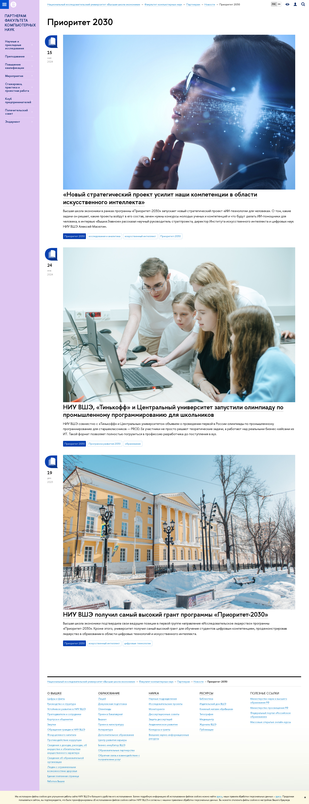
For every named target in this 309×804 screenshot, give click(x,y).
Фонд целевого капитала (61, 735)
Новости (199, 681)
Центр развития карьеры (112, 740)
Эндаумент (12, 121)
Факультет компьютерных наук (156, 681)
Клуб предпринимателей (18, 100)
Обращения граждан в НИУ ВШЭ (66, 729)
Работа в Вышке (56, 781)
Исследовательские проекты (165, 704)
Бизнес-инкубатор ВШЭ (111, 745)
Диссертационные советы (164, 714)
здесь (219, 796)
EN (279, 4)
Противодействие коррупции (64, 740)
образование (133, 443)
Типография (206, 714)
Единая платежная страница (63, 776)
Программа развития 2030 (105, 443)
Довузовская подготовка (112, 704)
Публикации (206, 729)
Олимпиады (104, 709)
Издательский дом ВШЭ (213, 704)
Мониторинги (157, 709)
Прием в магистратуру (111, 724)
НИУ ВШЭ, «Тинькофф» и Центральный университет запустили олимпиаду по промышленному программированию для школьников (173, 411)
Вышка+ (102, 719)
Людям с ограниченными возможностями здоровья (62, 769)
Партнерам (183, 681)
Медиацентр (207, 719)
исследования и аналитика (104, 236)
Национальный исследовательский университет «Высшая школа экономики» (91, 681)
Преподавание (15, 56)
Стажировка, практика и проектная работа (17, 87)
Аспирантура (105, 729)
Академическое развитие (163, 724)
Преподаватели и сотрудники (64, 714)
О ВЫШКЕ (54, 693)
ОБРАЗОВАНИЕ (109, 693)
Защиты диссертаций (160, 719)
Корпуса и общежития (60, 719)
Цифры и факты (56, 698)
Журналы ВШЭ (208, 724)
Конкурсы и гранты (159, 729)
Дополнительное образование (116, 735)
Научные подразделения (163, 698)
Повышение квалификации (14, 66)
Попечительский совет (16, 111)
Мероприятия (14, 76)
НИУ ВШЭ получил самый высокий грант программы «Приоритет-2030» (165, 614)
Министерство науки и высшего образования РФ (268, 700)
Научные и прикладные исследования (14, 44)
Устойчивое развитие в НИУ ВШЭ (66, 709)
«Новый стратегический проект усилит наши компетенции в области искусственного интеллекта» (160, 198)
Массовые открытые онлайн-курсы (270, 722)
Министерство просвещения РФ (269, 708)
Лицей (102, 698)
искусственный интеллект (140, 236)
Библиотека (206, 698)
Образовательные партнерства (116, 750)
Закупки (51, 724)
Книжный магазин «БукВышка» (216, 709)
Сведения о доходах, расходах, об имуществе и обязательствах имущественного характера (67, 749)
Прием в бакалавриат (110, 714)
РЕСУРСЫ (206, 693)
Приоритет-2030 (170, 236)
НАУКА (154, 693)
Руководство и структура (61, 704)
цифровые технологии (137, 643)
